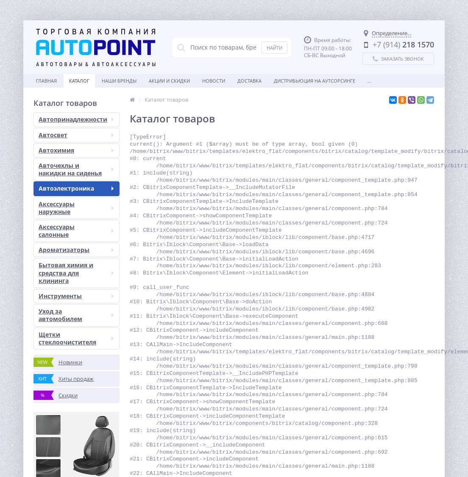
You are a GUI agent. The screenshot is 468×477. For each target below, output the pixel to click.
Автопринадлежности (76, 119)
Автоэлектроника (76, 188)
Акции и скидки (169, 81)
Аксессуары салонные (76, 231)
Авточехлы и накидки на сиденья (76, 169)
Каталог (79, 81)
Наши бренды (119, 81)
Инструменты (76, 296)
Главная (46, 81)
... (369, 81)
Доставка (249, 81)
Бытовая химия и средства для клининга (76, 272)
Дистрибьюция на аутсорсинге (314, 81)
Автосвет (76, 135)
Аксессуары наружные (76, 208)
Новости (213, 81)
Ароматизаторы (76, 250)
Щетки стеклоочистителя (76, 338)
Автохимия (76, 150)
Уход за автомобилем (76, 315)
